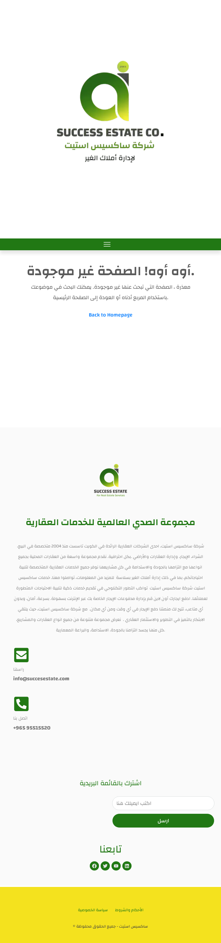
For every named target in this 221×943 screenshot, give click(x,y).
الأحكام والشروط (129, 909)
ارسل (163, 821)
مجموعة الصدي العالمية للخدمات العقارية (110, 522)
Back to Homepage (111, 315)
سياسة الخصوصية (93, 909)
